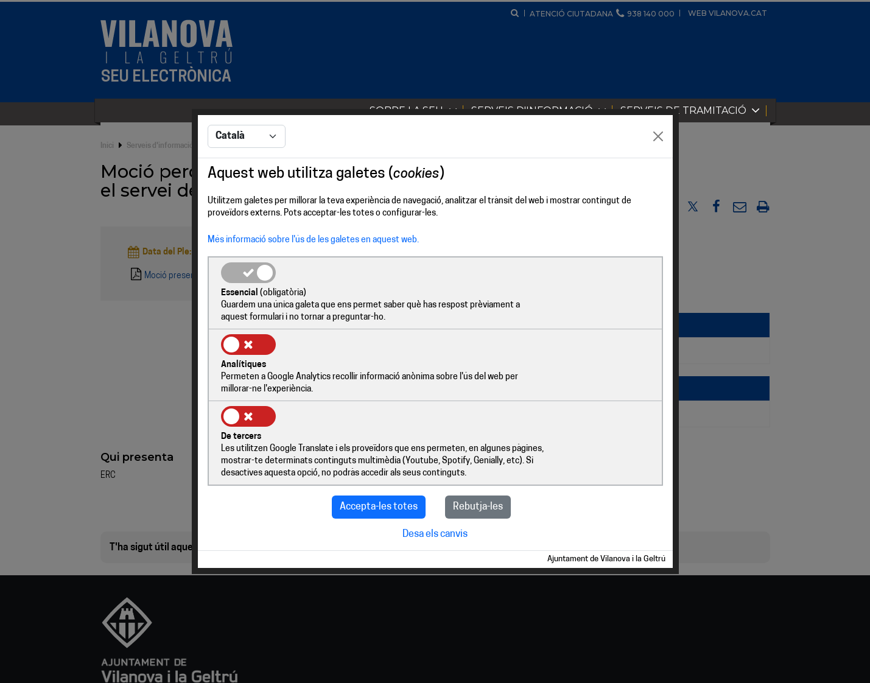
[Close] (658, 174)
